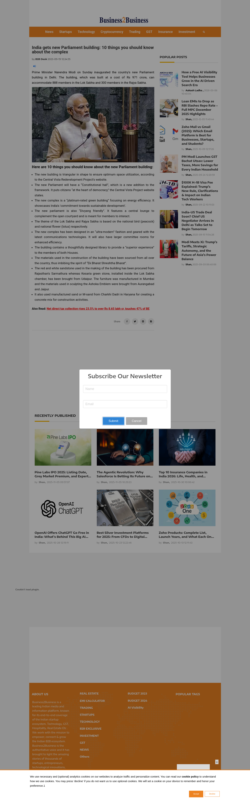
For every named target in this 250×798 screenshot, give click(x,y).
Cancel (137, 421)
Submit (113, 421)
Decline (212, 794)
